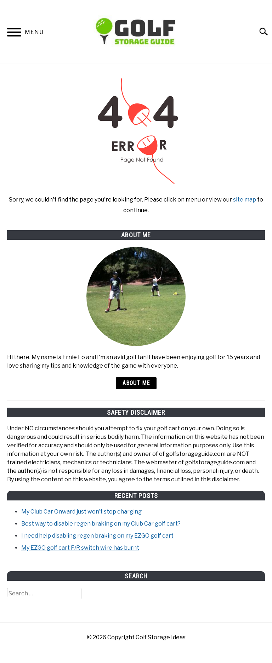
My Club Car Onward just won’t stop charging (81, 511)
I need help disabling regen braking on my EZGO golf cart (97, 535)
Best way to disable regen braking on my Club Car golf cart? (101, 523)
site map (244, 199)
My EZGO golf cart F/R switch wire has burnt (80, 547)
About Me (136, 383)
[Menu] (14, 33)
